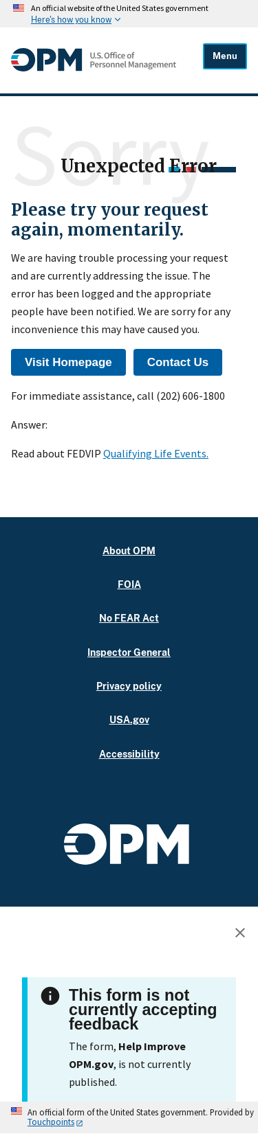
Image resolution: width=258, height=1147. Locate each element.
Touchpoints (51, 1121)
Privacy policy (129, 686)
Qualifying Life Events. (155, 453)
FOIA (129, 584)
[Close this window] (243, 934)
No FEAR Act (129, 618)
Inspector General (129, 652)
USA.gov (129, 719)
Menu (225, 56)
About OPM (129, 550)
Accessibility (129, 754)
